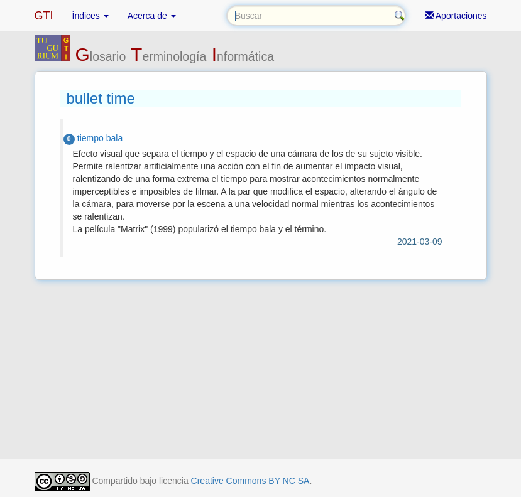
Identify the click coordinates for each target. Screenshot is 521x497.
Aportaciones (456, 16)
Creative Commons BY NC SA (250, 481)
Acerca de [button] (152, 16)
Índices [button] (90, 16)
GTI (44, 15)
